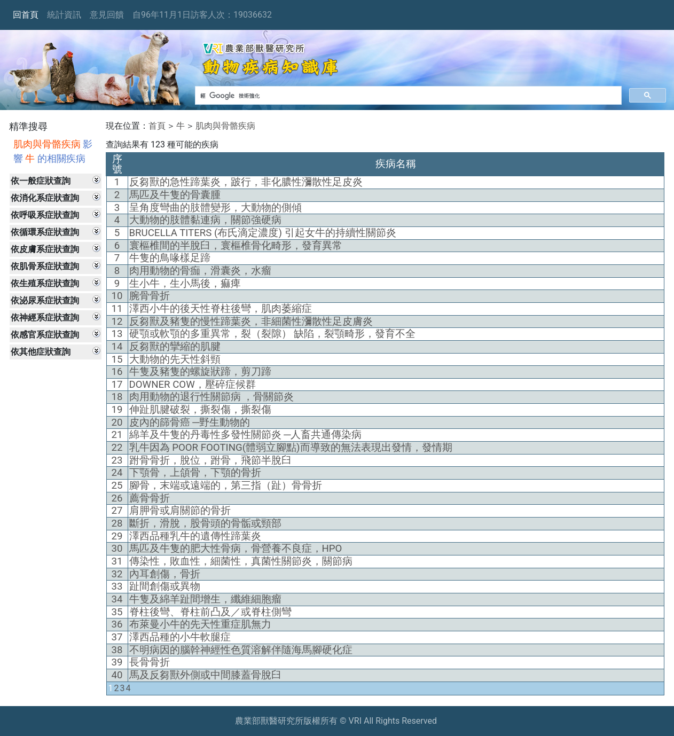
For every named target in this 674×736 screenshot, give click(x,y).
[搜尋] (407, 95)
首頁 (157, 126)
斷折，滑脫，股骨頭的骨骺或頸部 (205, 523)
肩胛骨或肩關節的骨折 (180, 510)
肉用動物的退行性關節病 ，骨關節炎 (211, 397)
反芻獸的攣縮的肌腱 (175, 347)
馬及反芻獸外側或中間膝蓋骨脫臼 (205, 675)
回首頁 (25, 15)
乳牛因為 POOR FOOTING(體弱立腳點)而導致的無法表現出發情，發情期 (290, 447)
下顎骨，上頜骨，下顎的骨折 (195, 473)
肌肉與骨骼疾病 (225, 126)
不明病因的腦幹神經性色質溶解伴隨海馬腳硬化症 (240, 650)
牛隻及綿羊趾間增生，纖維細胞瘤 (205, 599)
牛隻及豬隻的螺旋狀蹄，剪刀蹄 (200, 372)
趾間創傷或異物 (164, 586)
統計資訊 (64, 15)
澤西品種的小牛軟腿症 (180, 637)
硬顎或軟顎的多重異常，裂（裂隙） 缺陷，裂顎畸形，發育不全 (272, 334)
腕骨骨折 (149, 296)
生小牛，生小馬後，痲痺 (185, 283)
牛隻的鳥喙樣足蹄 (169, 258)
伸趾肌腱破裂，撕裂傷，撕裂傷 (200, 410)
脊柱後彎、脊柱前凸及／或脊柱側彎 (210, 612)
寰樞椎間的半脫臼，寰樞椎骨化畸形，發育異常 (235, 246)
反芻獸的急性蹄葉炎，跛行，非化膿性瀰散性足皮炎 (246, 182)
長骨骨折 (149, 662)
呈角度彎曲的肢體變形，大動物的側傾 (215, 208)
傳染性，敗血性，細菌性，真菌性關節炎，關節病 (240, 561)
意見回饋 (107, 15)
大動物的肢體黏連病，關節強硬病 (205, 220)
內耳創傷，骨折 (164, 574)
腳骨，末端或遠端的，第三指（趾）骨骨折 (225, 485)
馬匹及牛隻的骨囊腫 (175, 195)
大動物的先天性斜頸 (175, 359)
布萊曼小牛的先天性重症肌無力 (200, 624)
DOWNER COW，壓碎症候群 (192, 384)
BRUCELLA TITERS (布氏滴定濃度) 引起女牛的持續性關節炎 (262, 233)
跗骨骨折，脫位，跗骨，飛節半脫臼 (210, 460)
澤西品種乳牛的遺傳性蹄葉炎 (195, 536)
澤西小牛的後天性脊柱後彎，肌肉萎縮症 (220, 309)
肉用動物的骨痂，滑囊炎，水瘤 (200, 271)
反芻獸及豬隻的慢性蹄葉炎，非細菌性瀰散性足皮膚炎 (251, 321)
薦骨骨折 (149, 498)
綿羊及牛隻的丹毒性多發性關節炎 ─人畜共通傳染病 (245, 435)
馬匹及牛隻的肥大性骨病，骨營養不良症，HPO (235, 548)
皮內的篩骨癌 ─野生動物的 (189, 422)
